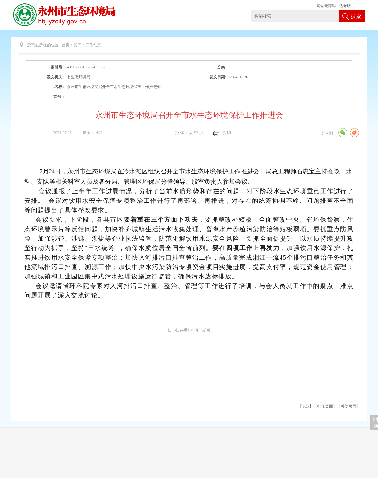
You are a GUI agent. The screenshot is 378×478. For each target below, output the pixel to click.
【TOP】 (305, 406)
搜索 (356, 16)
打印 (227, 132)
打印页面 (325, 406)
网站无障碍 (326, 6)
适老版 (345, 6)
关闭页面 (348, 406)
